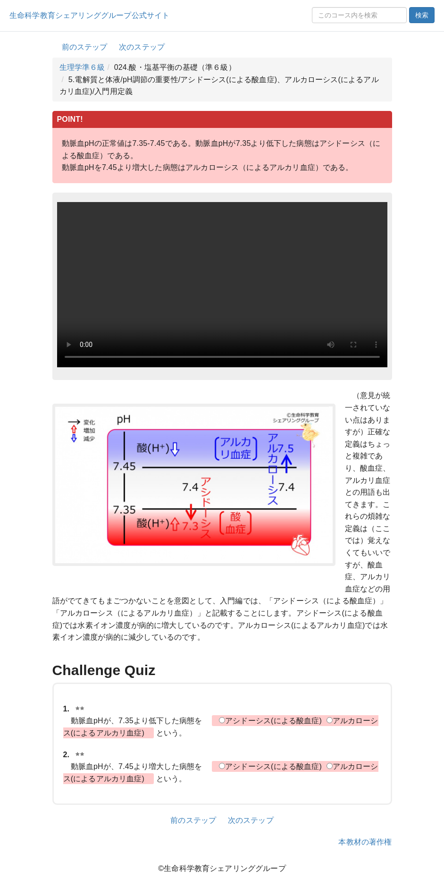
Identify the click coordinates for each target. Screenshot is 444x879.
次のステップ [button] (142, 47)
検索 (421, 15)
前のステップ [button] (85, 47)
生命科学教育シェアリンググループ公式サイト (89, 15)
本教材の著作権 (365, 842)
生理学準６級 (82, 67)
